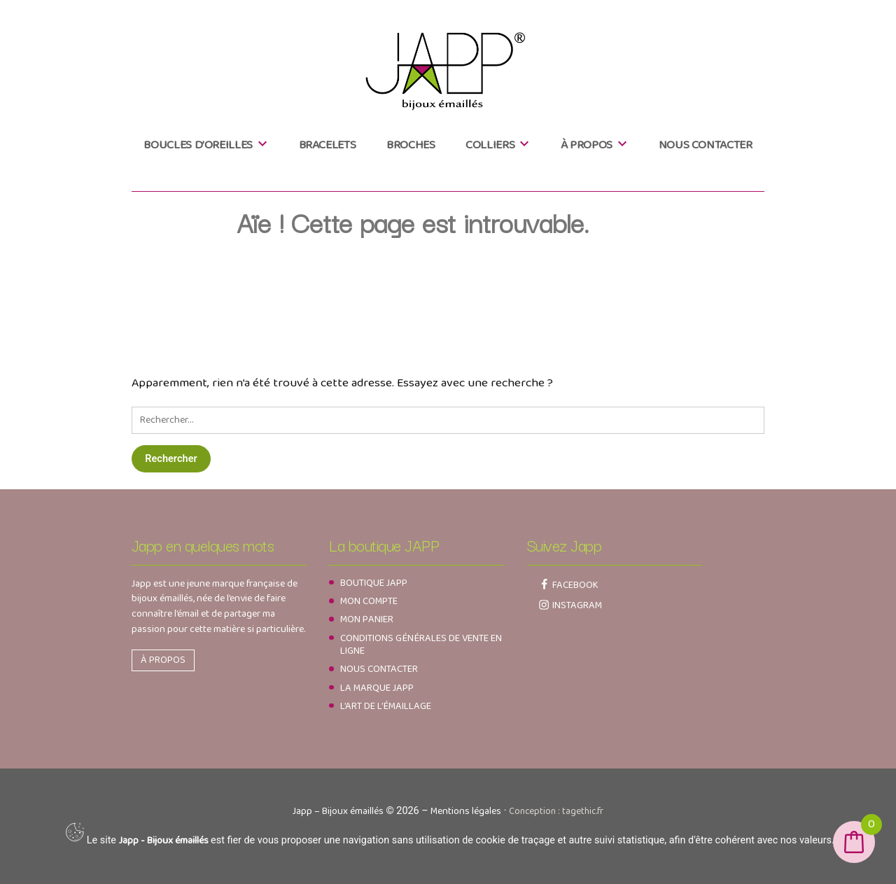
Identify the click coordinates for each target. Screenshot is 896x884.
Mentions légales (465, 811)
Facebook (575, 585)
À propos (586, 145)
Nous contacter (705, 145)
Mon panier (366, 619)
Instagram (577, 605)
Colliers (489, 145)
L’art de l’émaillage (385, 706)
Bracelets (327, 145)
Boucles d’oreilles (198, 145)
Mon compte (369, 601)
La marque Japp (377, 688)
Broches (410, 145)
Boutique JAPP (373, 583)
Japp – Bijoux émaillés (338, 811)
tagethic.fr (582, 811)
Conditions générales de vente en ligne (421, 644)
